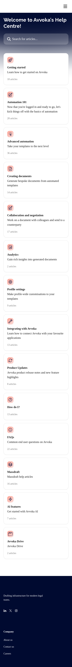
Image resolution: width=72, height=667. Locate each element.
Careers (7, 653)
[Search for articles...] (36, 39)
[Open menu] (65, 6)
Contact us (9, 646)
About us (8, 640)
